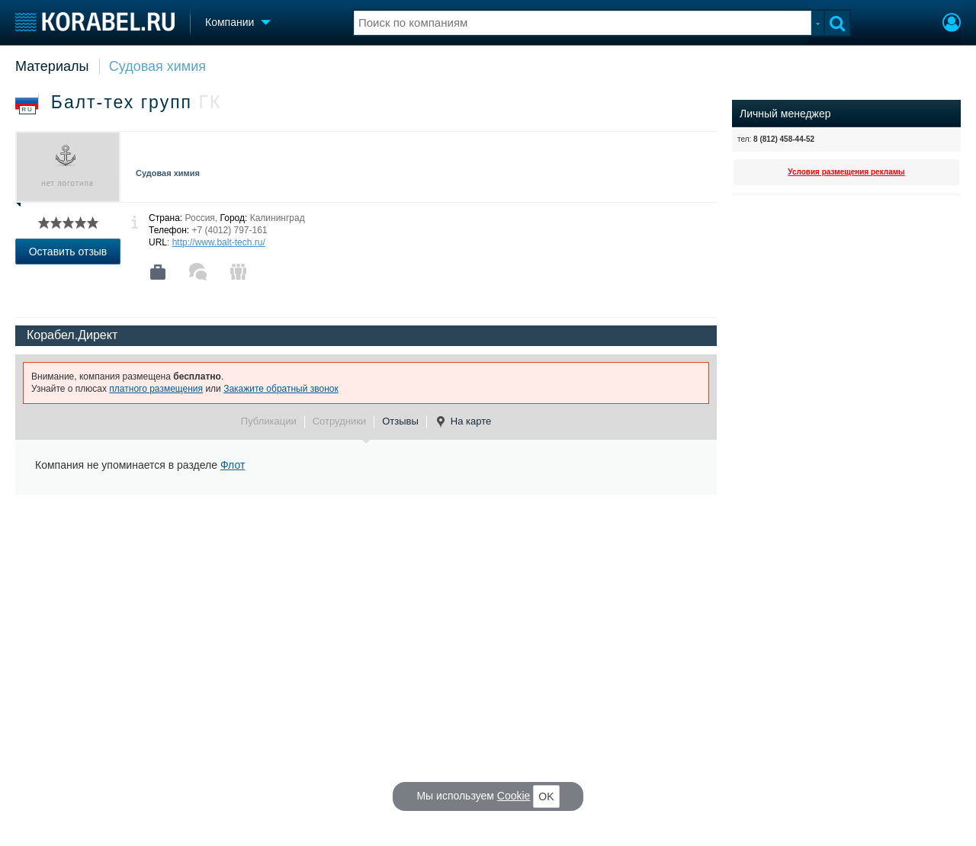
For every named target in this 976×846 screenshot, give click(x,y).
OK (546, 796)
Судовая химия (157, 66)
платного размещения (156, 388)
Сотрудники (339, 421)
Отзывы (400, 421)
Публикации (269, 421)
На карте (463, 421)
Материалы (51, 66)
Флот (232, 465)
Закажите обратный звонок (281, 388)
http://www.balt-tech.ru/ (218, 242)
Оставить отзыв (68, 251)
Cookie (514, 796)
